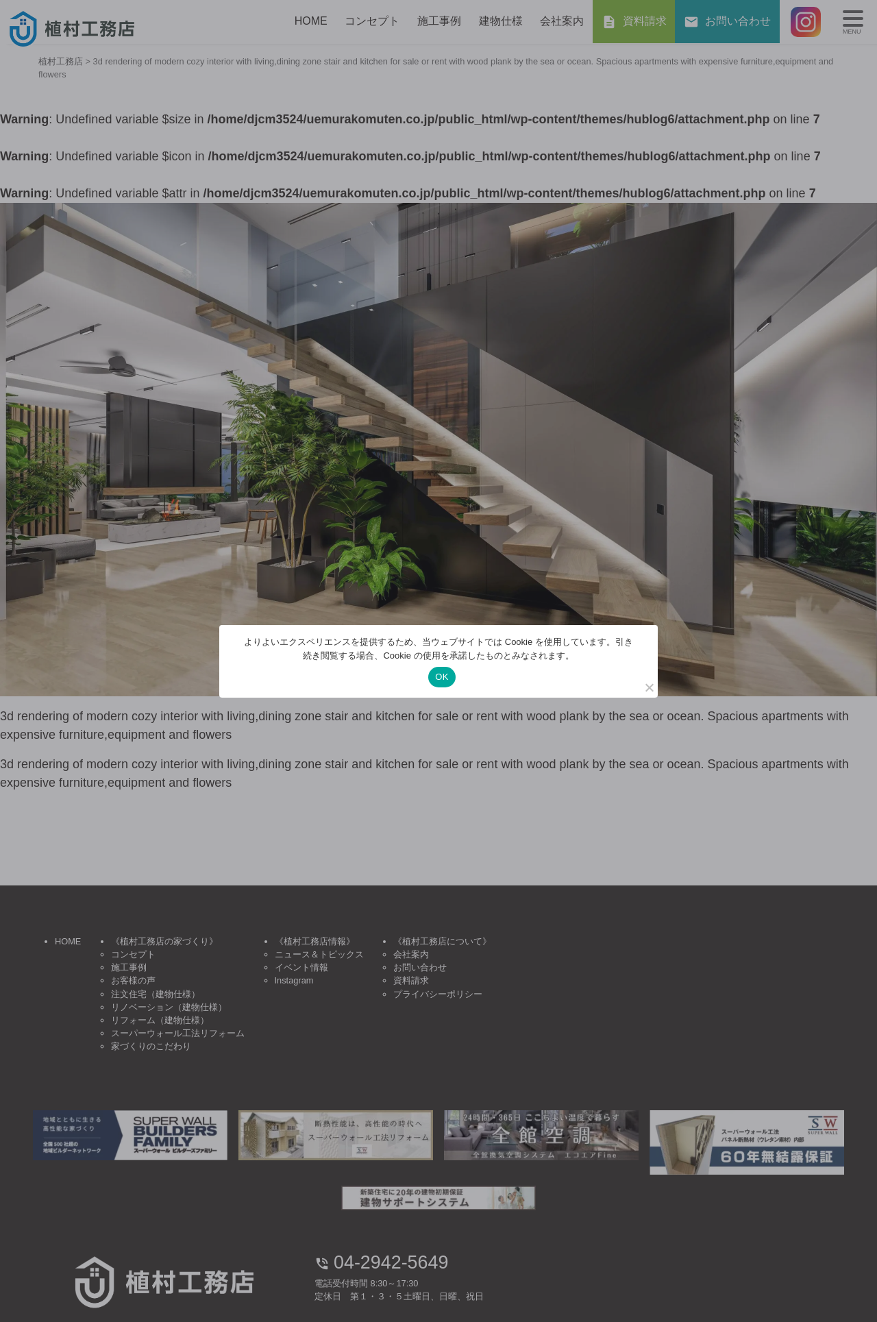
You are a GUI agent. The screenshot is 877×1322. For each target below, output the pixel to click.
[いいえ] (649, 687)
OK (441, 677)
